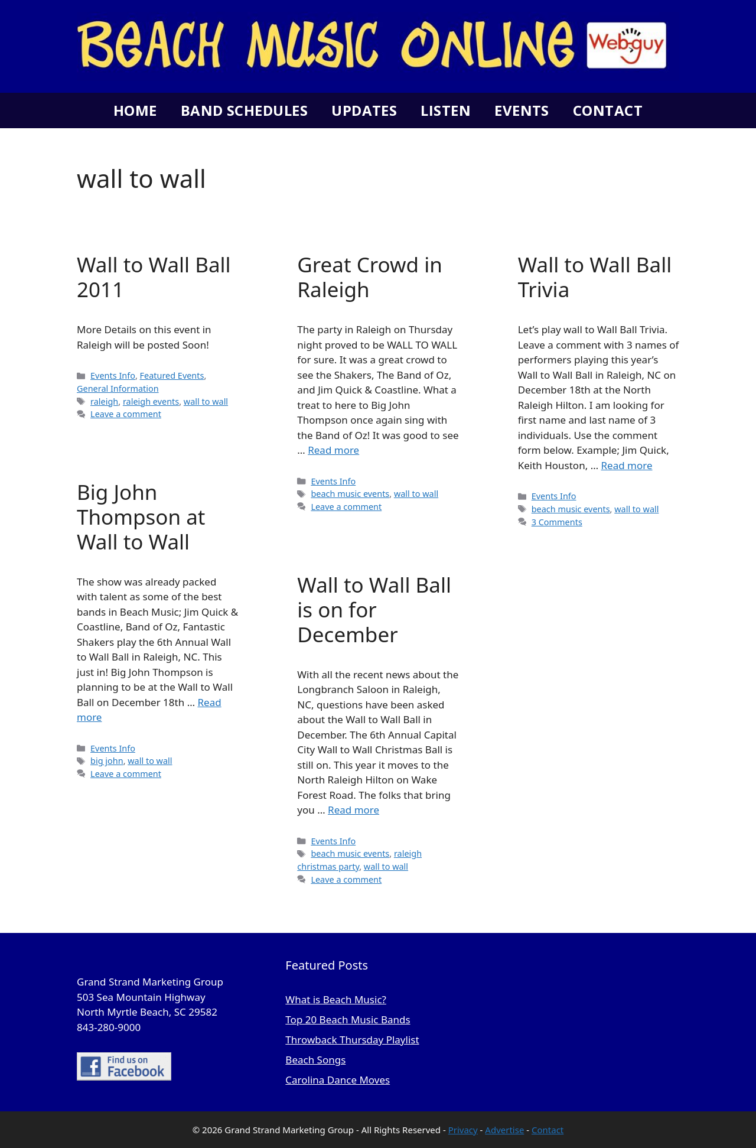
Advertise (504, 1130)
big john (106, 760)
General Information (118, 388)
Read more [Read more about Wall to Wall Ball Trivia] (627, 465)
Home (135, 110)
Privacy (463, 1130)
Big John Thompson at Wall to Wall (141, 516)
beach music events (350, 493)
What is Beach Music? (335, 999)
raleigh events (151, 401)
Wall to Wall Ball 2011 (154, 277)
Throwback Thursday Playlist (352, 1039)
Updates (364, 110)
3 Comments (557, 522)
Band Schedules (244, 110)
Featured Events (172, 375)
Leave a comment (125, 413)
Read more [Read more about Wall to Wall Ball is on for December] (353, 810)
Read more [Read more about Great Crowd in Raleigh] (333, 450)
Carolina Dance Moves (337, 1080)
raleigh (104, 401)
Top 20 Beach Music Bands (347, 1019)
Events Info (112, 375)
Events (521, 110)
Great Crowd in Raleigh (369, 277)
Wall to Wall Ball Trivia (595, 277)
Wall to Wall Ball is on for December (374, 609)
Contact (608, 110)
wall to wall (206, 401)
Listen (446, 110)
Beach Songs (315, 1059)
